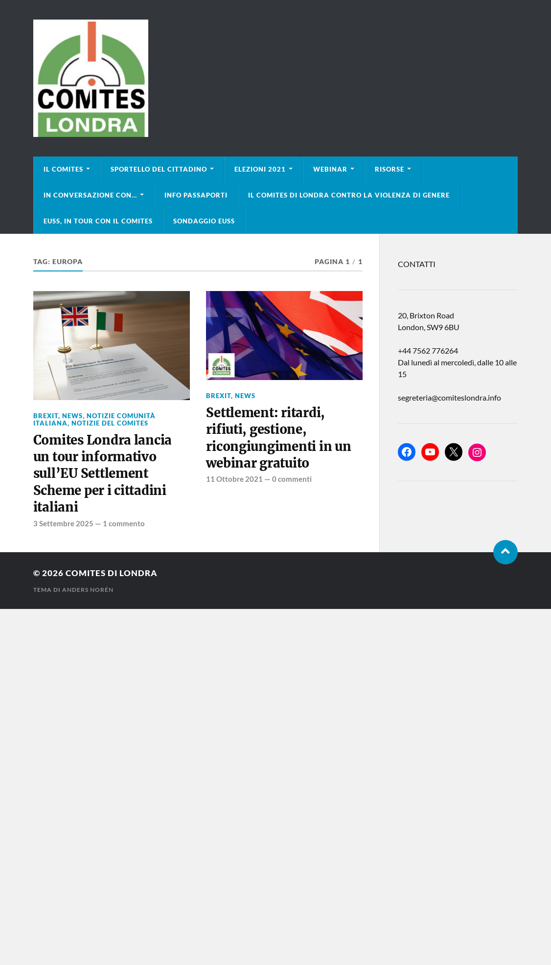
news (72, 416)
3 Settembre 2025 (63, 523)
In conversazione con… (90, 195)
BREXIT (45, 416)
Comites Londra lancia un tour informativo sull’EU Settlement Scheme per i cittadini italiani (102, 474)
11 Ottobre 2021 (234, 478)
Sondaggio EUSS (204, 221)
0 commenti (292, 478)
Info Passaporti (196, 195)
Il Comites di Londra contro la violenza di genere (349, 195)
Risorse (389, 169)
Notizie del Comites (109, 423)
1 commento (124, 523)
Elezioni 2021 (260, 169)
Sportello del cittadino (159, 169)
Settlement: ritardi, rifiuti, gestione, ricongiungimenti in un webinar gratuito (278, 438)
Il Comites (63, 169)
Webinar (330, 169)
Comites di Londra (112, 573)
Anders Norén (88, 589)
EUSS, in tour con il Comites (98, 221)
